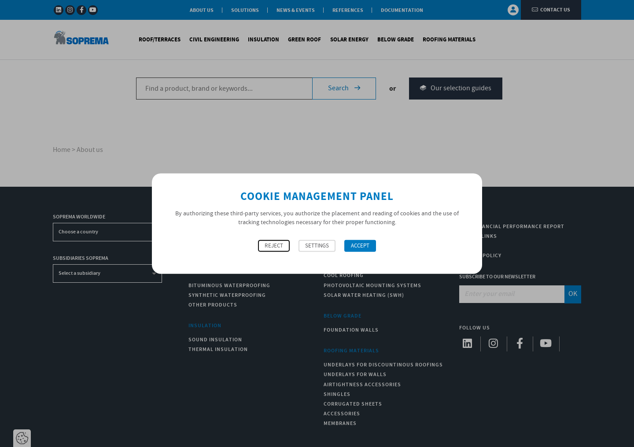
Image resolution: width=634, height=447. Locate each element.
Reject (274, 246)
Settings (317, 246)
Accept (360, 246)
